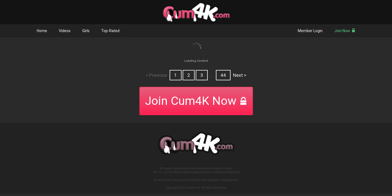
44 (223, 75)
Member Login (310, 31)
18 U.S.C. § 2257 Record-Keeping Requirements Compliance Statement (196, 172)
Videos (65, 31)
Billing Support (211, 180)
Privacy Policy (162, 180)
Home (42, 31)
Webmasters (230, 180)
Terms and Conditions (186, 180)
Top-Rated (110, 31)
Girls (86, 31)
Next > (239, 75)
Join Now (344, 31)
